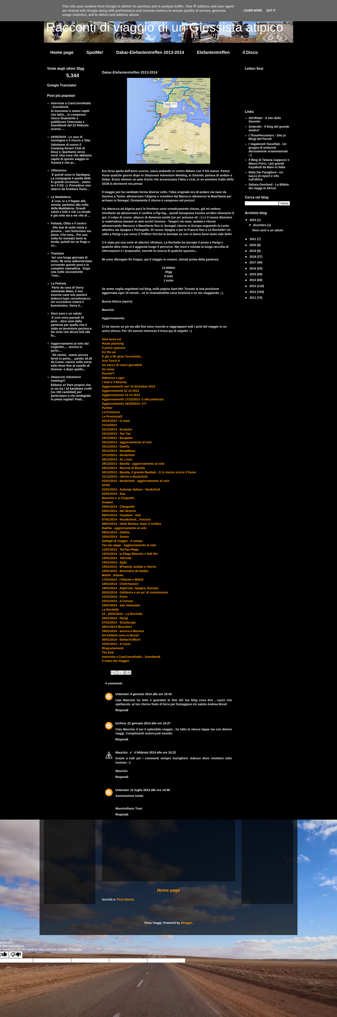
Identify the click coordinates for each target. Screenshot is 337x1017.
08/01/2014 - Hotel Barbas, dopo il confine (131, 523)
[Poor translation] (16, 954)
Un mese (108, 369)
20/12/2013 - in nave (116, 420)
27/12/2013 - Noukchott (118, 455)
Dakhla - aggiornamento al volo (124, 528)
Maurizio (121, 752)
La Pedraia (58, 283)
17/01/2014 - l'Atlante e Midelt (122, 579)
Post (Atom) (125, 899)
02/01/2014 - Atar (114, 493)
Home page (62, 52)
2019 (253, 251)
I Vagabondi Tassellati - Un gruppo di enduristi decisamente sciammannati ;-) (268, 149)
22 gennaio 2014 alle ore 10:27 (149, 723)
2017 (253, 262)
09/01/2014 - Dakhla (115, 532)
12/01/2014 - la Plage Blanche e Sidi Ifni (130, 553)
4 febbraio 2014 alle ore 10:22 (155, 752)
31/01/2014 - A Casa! (116, 644)
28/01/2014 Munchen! (117, 626)
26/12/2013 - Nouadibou (118, 451)
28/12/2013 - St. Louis (117, 459)
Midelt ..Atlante (112, 575)
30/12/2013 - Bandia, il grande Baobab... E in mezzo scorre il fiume (149, 472)
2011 (253, 297)
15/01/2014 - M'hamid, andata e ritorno (129, 566)
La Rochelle (110, 609)
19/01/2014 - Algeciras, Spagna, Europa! (130, 588)
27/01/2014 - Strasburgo (119, 622)
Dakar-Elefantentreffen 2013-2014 (150, 52)
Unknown (122, 694)
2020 (253, 245)
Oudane (107, 502)
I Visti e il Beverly (114, 382)
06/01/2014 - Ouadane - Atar (121, 515)
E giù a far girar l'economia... (122, 356)
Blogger (186, 923)
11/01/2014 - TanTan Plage (120, 549)
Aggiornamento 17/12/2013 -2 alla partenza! (133, 399)
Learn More (253, 10)
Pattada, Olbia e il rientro (68, 223)
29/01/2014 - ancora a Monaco (123, 631)
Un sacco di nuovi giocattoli (122, 365)
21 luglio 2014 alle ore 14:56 (150, 790)
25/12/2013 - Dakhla (115, 446)
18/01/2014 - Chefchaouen (120, 584)
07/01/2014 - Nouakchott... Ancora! (126, 519)
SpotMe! (94, 52)
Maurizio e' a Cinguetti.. (118, 498)
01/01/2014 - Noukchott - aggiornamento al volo (135, 481)
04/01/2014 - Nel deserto (119, 511)
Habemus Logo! (113, 378)
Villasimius (59, 170)
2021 (253, 239)
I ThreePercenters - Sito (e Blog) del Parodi (267, 137)
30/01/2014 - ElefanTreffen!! (121, 639)
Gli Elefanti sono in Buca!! (120, 635)
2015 (253, 274)
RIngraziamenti (112, 648)
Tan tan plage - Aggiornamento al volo (129, 545)
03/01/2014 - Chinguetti (118, 506)
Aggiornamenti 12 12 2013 (120, 390)
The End (108, 652)
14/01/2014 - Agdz (114, 562)
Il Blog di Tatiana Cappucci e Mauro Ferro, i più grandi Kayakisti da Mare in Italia (269, 163)
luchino (120, 723)
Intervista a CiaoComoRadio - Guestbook (131, 656)
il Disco (250, 52)
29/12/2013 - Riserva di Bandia (123, 468)
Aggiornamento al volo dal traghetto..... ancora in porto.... (70, 347)
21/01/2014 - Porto (114, 596)
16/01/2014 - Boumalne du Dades (125, 571)
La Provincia (111, 412)
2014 (253, 280)
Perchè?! (108, 373)
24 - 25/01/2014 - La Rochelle (122, 614)
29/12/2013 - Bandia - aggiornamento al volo (133, 463)
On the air (109, 352)
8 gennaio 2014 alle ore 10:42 (151, 694)
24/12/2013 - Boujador (117, 438)
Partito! (107, 408)
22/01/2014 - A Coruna (117, 601)
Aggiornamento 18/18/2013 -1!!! (124, 403)
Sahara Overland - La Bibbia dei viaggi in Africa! (269, 186)
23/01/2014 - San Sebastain (121, 605)
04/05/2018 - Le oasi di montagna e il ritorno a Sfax (70, 138)
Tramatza (57, 253)
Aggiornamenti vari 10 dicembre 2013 (128, 386)
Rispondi (121, 710)
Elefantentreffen (213, 52)
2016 (253, 268)
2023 (253, 220)
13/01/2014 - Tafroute (116, 558)
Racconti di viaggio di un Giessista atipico (164, 27)
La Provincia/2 (112, 416)
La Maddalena (61, 197)
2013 (253, 286)
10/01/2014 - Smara (115, 536)
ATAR (106, 485)
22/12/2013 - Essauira (117, 429)
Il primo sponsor (114, 348)
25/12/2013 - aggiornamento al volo (127, 442)
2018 (253, 256)
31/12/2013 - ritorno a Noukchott (124, 476)
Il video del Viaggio (115, 661)
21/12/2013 (109, 425)
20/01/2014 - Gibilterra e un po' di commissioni (135, 592)
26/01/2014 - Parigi (115, 618)
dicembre (260, 225)
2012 (253, 292)
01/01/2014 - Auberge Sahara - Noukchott (131, 489)
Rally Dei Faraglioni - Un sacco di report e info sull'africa (266, 176)
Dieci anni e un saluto (66, 313)
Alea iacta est (111, 339)
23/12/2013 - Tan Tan (116, 433)
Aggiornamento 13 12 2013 (121, 395)
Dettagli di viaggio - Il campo (122, 541)
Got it (271, 10)
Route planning (113, 343)
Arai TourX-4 (111, 360)
